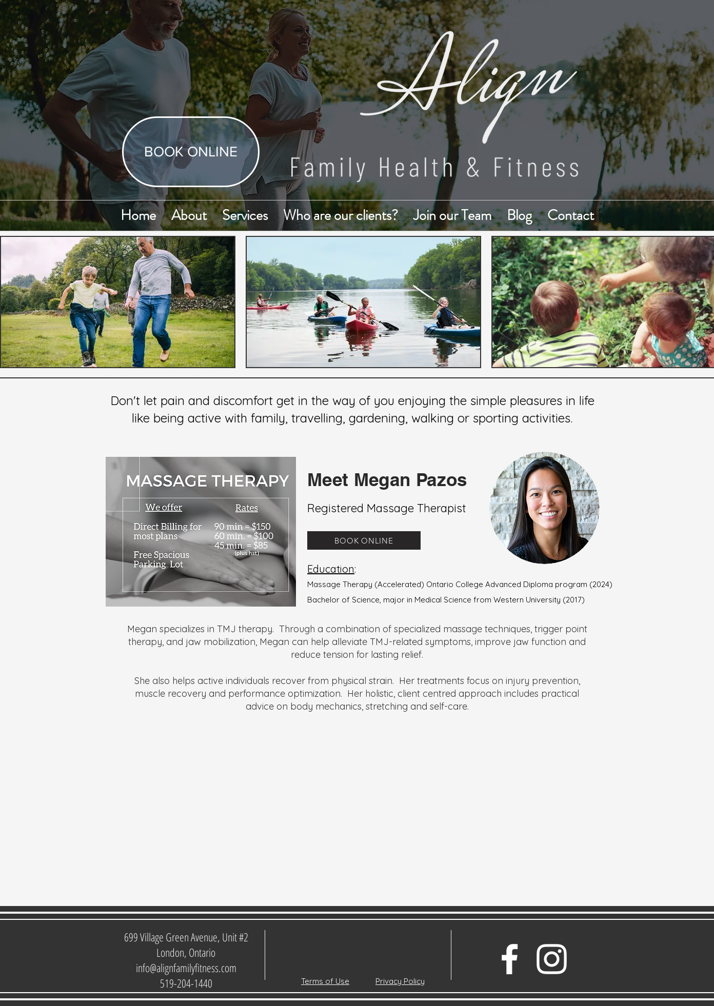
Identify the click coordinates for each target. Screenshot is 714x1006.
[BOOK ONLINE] (191, 151)
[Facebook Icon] (509, 959)
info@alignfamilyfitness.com (186, 967)
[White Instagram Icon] (551, 959)
